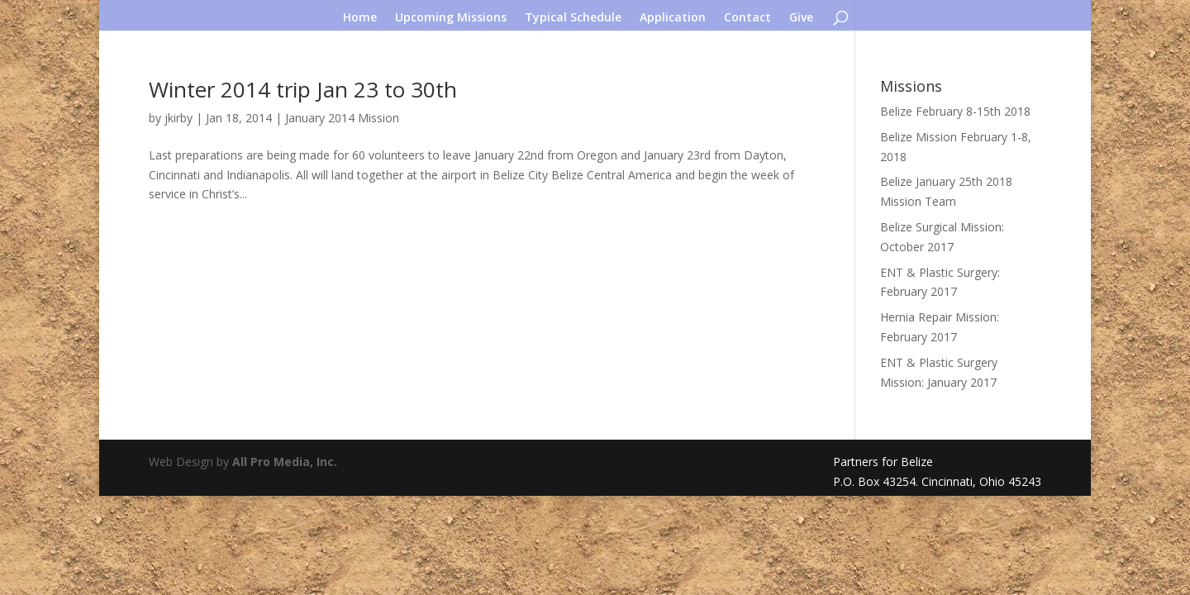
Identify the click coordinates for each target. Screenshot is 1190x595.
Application (673, 18)
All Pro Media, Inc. (284, 461)
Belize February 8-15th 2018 (955, 111)
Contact (747, 18)
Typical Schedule (573, 18)
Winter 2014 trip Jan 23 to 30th (303, 89)
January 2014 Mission (342, 118)
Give (801, 18)
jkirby (178, 118)
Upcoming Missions (451, 18)
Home (360, 18)
